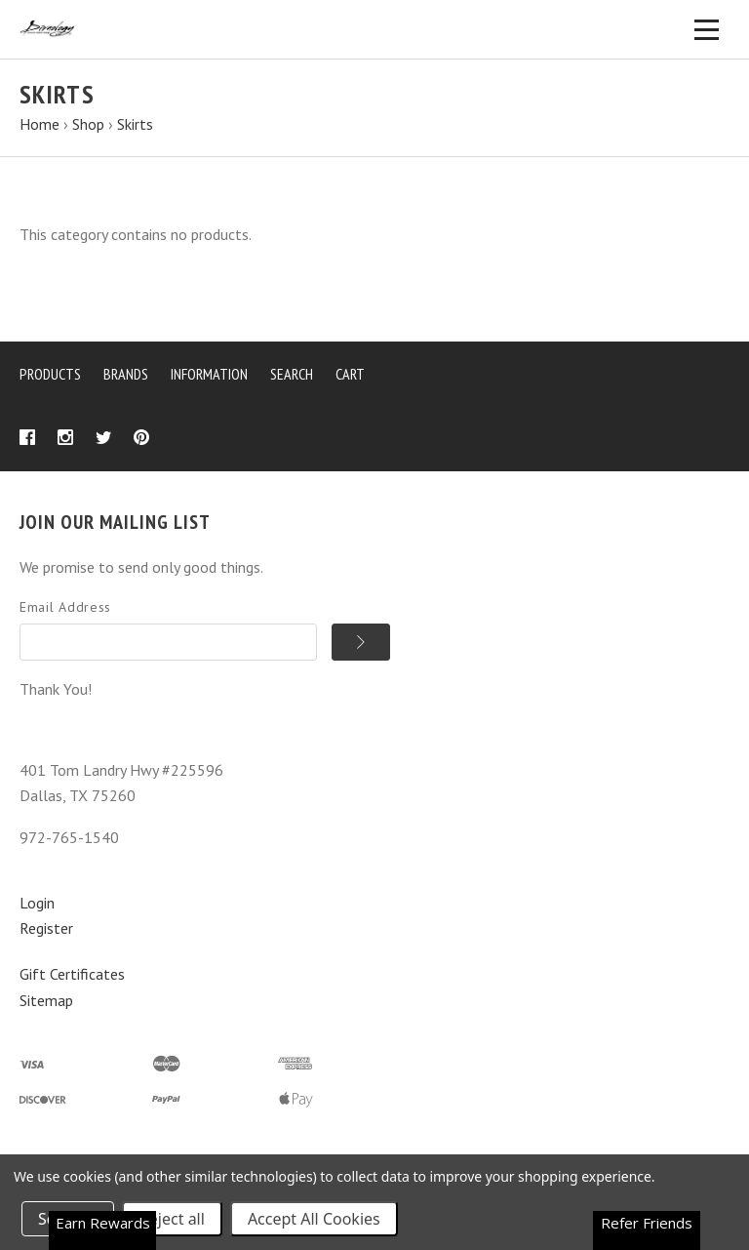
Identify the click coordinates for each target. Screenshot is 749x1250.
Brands (125, 373)
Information (209, 373)
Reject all (172, 1219)
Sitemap (46, 1000)
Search (291, 373)
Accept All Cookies (314, 1219)
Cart (350, 373)
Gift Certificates (72, 974)
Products (50, 373)
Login (37, 902)
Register (46, 928)
